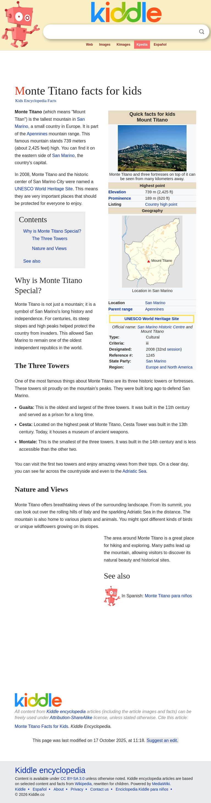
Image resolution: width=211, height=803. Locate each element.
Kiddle (20, 789)
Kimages (123, 44)
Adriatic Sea (134, 471)
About (59, 789)
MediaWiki (161, 784)
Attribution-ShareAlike (71, 717)
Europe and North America (169, 367)
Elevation (117, 192)
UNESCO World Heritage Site (151, 319)
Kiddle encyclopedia (65, 711)
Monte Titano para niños (168, 595)
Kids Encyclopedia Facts (35, 100)
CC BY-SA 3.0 (72, 778)
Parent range (120, 309)
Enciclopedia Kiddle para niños (142, 789)
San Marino (155, 303)
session (174, 349)
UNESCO (24, 188)
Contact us (99, 789)
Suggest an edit (162, 740)
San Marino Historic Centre (161, 327)
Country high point (161, 204)
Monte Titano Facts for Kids (41, 726)
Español (160, 44)
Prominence (119, 198)
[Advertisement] (105, 66)
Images (104, 44)
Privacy (77, 789)
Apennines (154, 309)
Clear (190, 32)
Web (89, 44)
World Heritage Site (54, 188)
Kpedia (142, 44)
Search (201, 32)
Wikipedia (83, 784)
